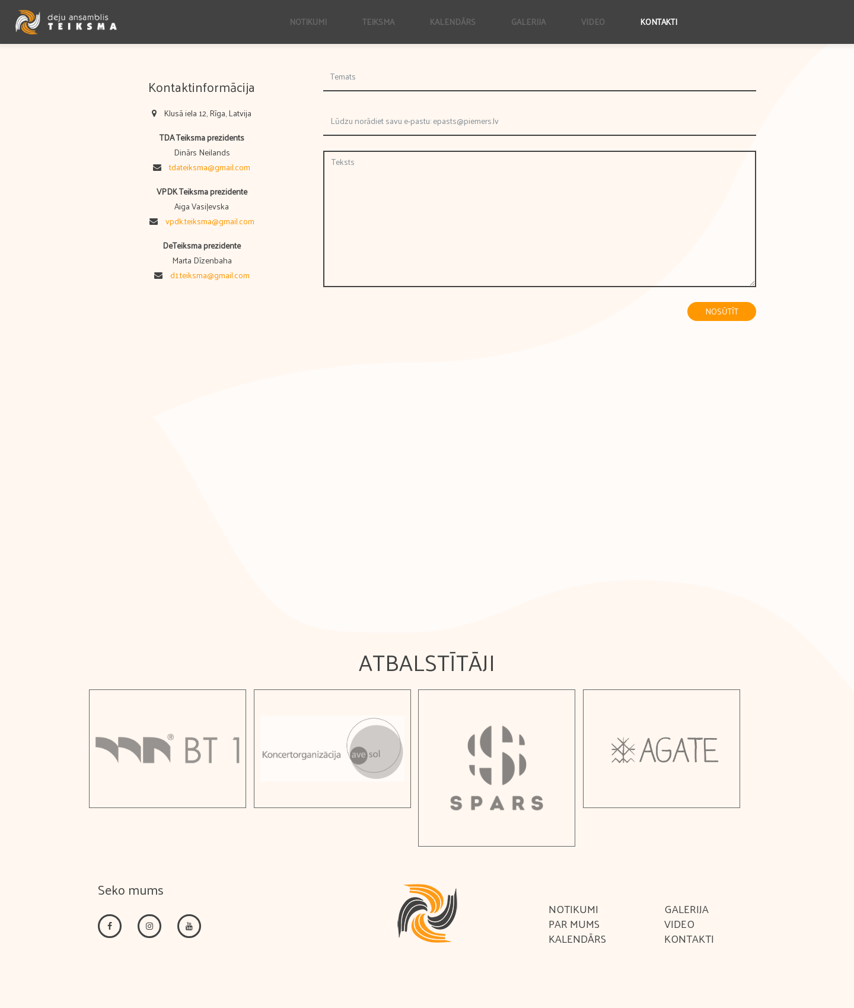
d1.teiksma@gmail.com (210, 275)
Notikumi (308, 21)
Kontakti (658, 21)
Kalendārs (453, 21)
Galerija (528, 21)
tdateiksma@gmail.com (209, 167)
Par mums (574, 923)
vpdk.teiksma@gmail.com (209, 221)
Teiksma (378, 21)
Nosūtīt (721, 311)
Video (593, 21)
